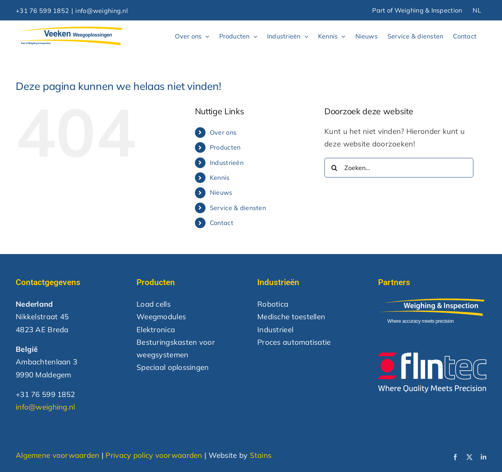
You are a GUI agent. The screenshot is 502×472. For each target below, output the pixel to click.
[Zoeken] (334, 167)
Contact (221, 223)
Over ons (223, 132)
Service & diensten (238, 208)
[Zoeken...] (398, 167)
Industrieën (227, 162)
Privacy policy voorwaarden (153, 455)
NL (477, 10)
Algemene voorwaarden (58, 455)
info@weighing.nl (101, 11)
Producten (225, 147)
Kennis (220, 177)
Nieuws (221, 192)
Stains (261, 455)
